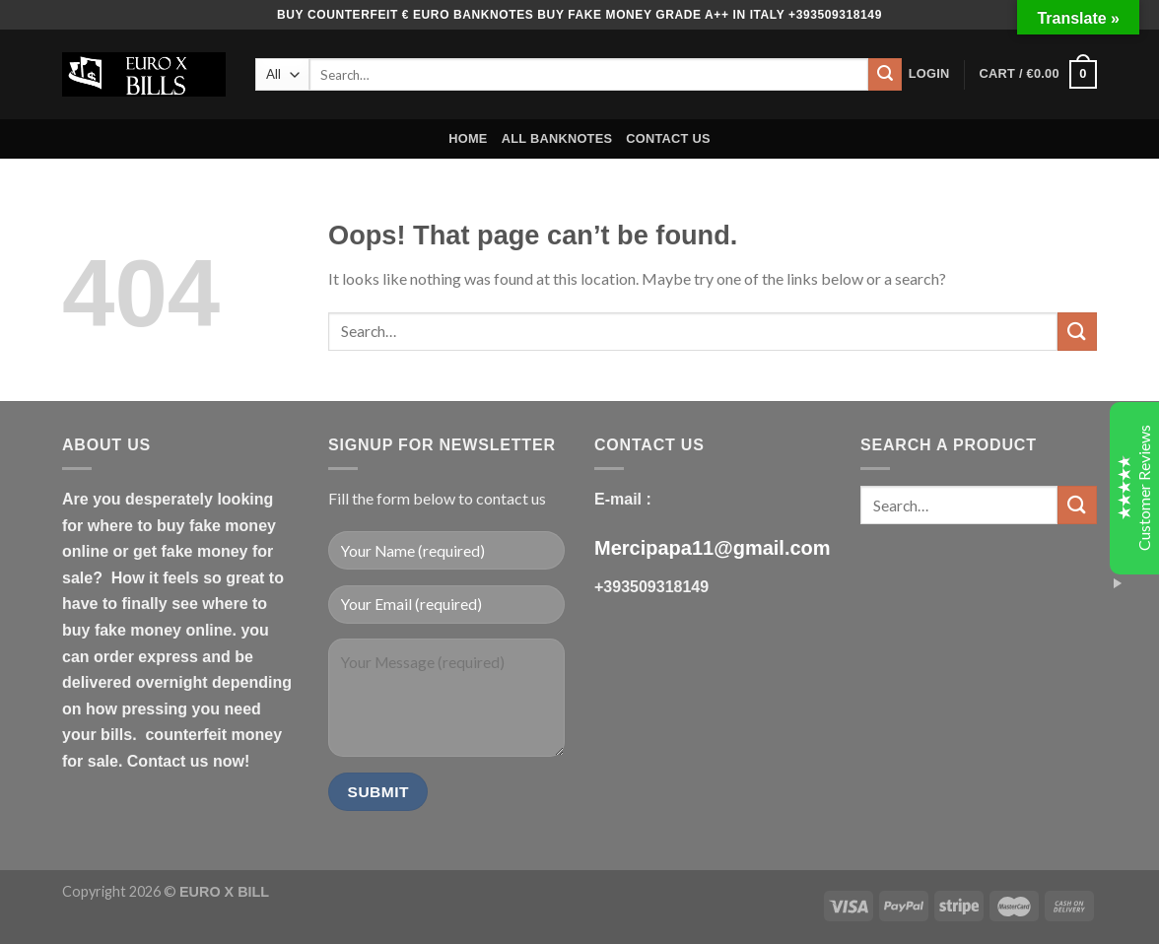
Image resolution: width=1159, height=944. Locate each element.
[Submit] (885, 75)
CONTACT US (668, 138)
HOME (467, 138)
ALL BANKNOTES (557, 138)
